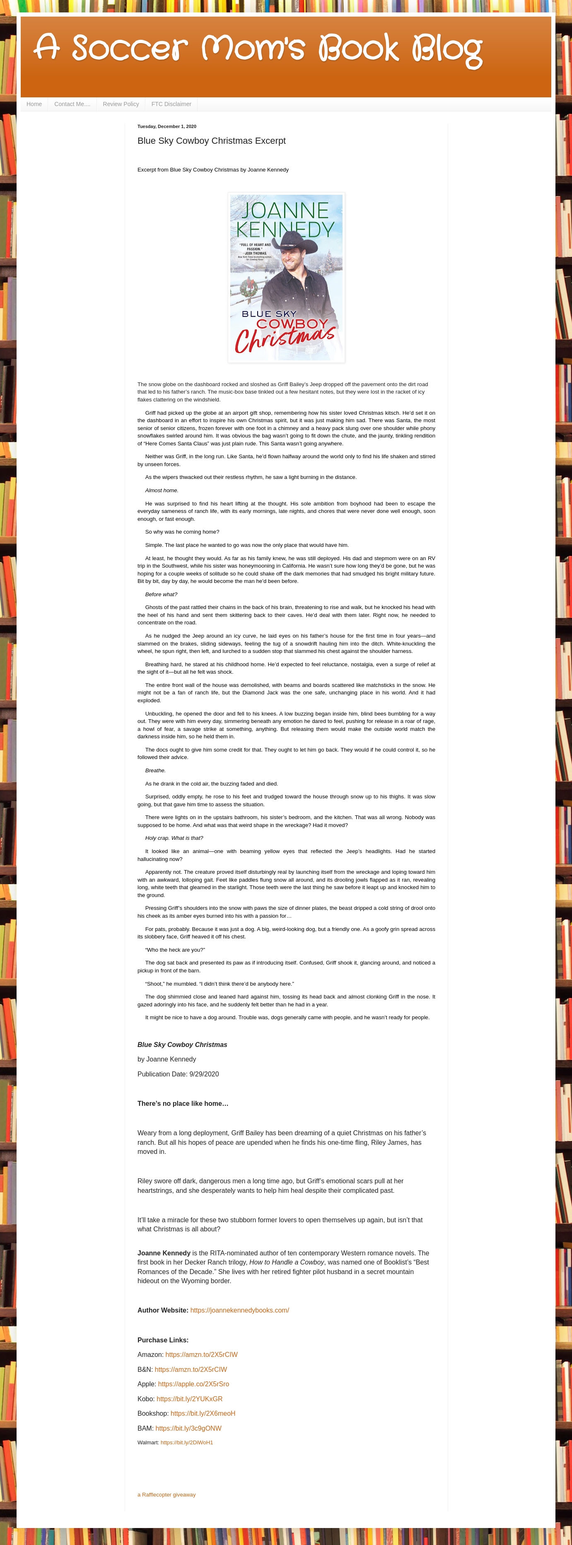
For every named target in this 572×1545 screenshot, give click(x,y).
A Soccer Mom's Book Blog (257, 49)
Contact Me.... (72, 104)
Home (34, 104)
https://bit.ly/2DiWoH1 (187, 1442)
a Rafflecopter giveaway (167, 1495)
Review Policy (121, 104)
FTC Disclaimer (171, 104)
